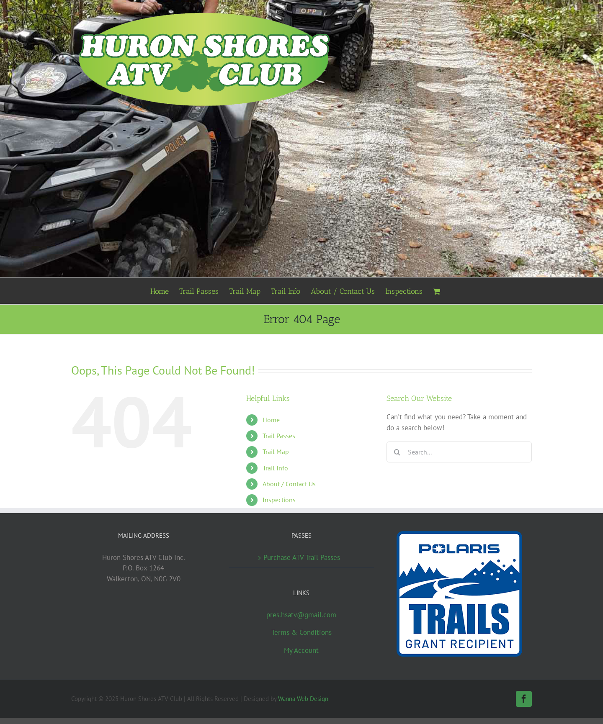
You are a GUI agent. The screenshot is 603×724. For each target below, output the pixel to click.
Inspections (279, 500)
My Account (301, 650)
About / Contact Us (289, 484)
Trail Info (275, 468)
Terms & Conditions (301, 632)
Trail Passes (279, 435)
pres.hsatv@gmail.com (301, 614)
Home (271, 420)
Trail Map (276, 451)
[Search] (397, 452)
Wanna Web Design (303, 699)
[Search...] (459, 452)
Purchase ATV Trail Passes (301, 557)
